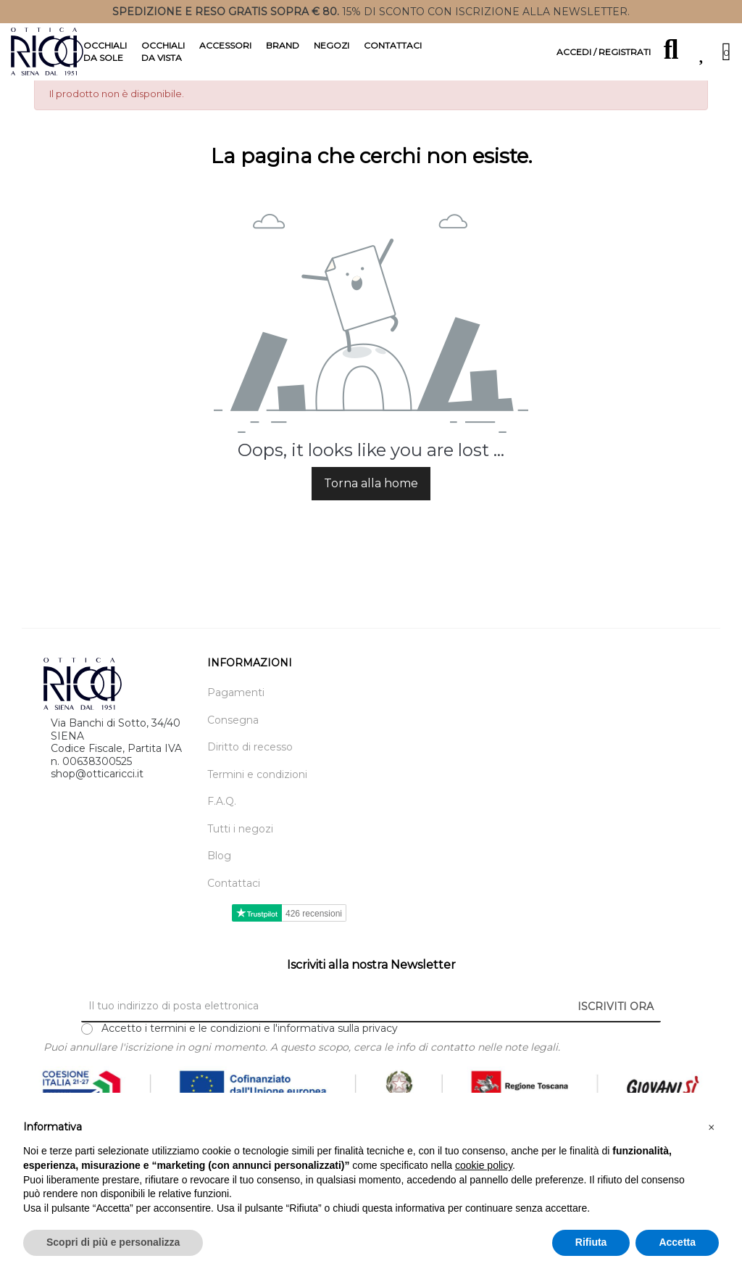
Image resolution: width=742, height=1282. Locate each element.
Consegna (233, 743)
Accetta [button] (677, 1242)
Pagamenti (235, 717)
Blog (219, 880)
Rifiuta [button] (591, 1242)
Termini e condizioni (257, 798)
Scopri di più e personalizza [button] (113, 1242)
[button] (711, 1127)
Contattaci (233, 907)
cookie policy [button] (483, 1165)
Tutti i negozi (240, 852)
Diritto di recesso (250, 771)
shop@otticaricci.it (97, 796)
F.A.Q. (221, 825)
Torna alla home (371, 506)
